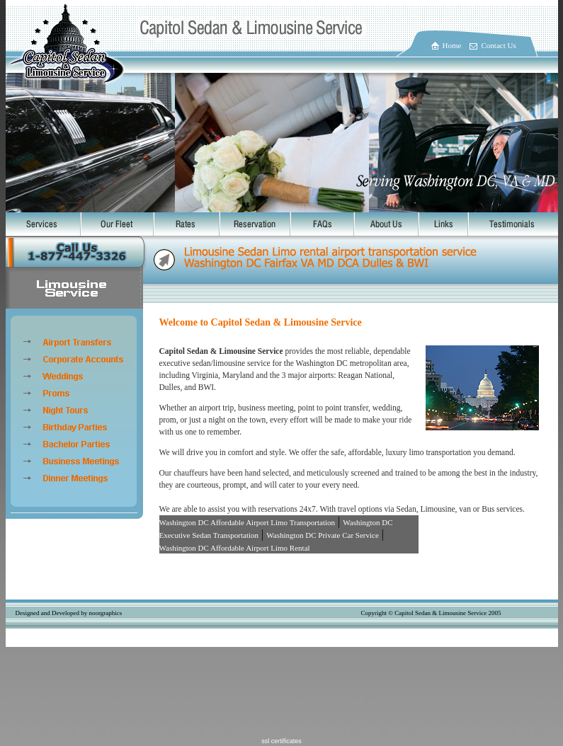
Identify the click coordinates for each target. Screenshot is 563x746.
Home (452, 45)
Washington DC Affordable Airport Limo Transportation (247, 522)
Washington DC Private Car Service (322, 535)
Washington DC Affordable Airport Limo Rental (234, 548)
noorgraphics (105, 612)
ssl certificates (281, 741)
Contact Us (499, 45)
